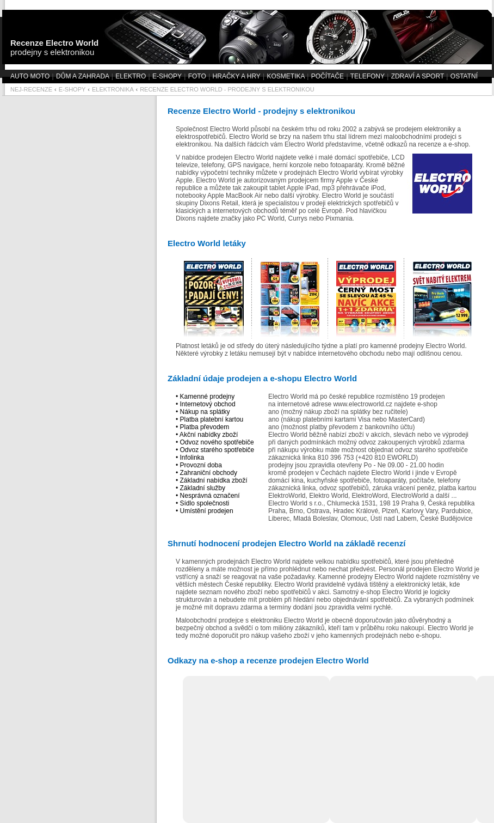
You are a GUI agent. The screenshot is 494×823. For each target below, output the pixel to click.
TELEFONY (367, 76)
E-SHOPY (167, 76)
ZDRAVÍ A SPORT (417, 76)
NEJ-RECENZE (31, 89)
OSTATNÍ (464, 76)
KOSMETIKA (285, 76)
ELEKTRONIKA (112, 89)
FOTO (197, 76)
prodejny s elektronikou (54, 47)
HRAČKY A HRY (237, 76)
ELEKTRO (130, 76)
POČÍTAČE (327, 76)
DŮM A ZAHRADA (82, 76)
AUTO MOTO (30, 76)
